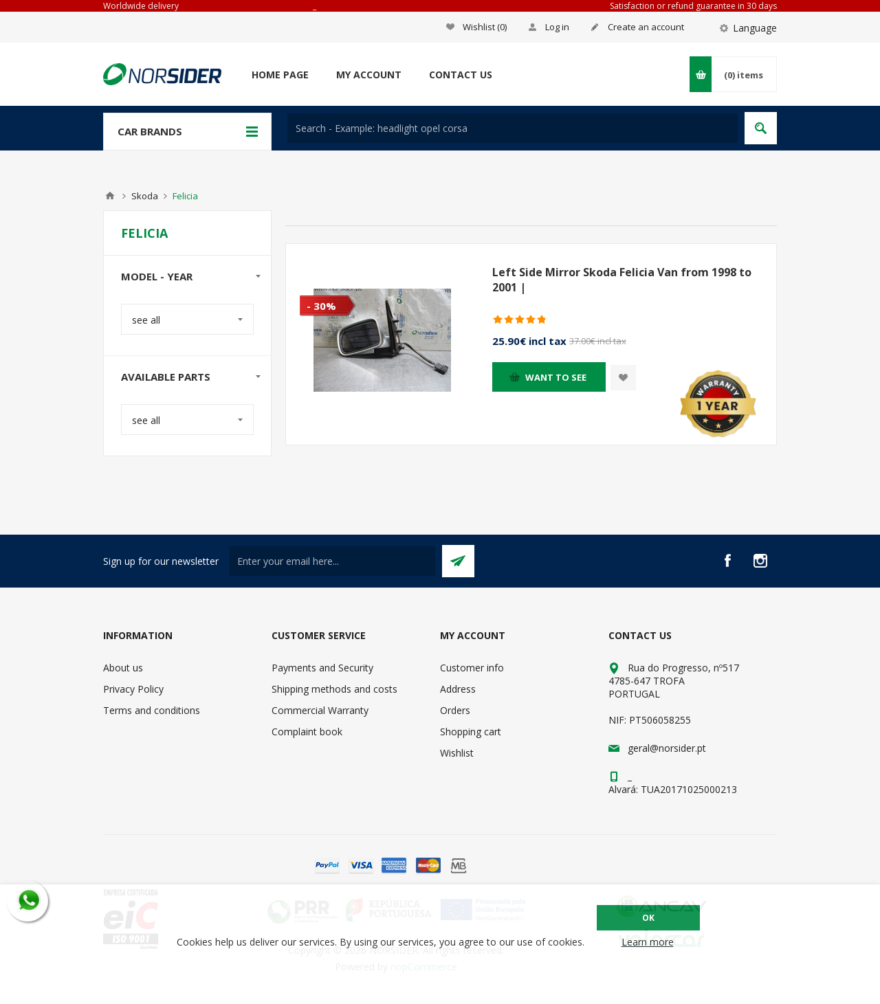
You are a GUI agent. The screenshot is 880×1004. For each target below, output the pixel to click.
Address (458, 688)
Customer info (472, 667)
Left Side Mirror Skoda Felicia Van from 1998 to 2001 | (621, 280)
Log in (557, 27)
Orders (455, 710)
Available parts (165, 376)
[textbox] (512, 128)
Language (755, 27)
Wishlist (457, 752)
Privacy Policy (133, 688)
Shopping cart (470, 731)
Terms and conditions (151, 710)
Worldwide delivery (141, 6)
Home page (280, 74)
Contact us (460, 74)
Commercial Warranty (320, 710)
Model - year (156, 276)
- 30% (321, 306)
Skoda (144, 196)
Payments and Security (322, 667)
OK (648, 918)
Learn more (648, 941)
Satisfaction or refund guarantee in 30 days (693, 6)
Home (110, 196)
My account (369, 74)
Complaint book (307, 731)
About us (123, 667)
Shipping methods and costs (334, 688)
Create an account (646, 27)
